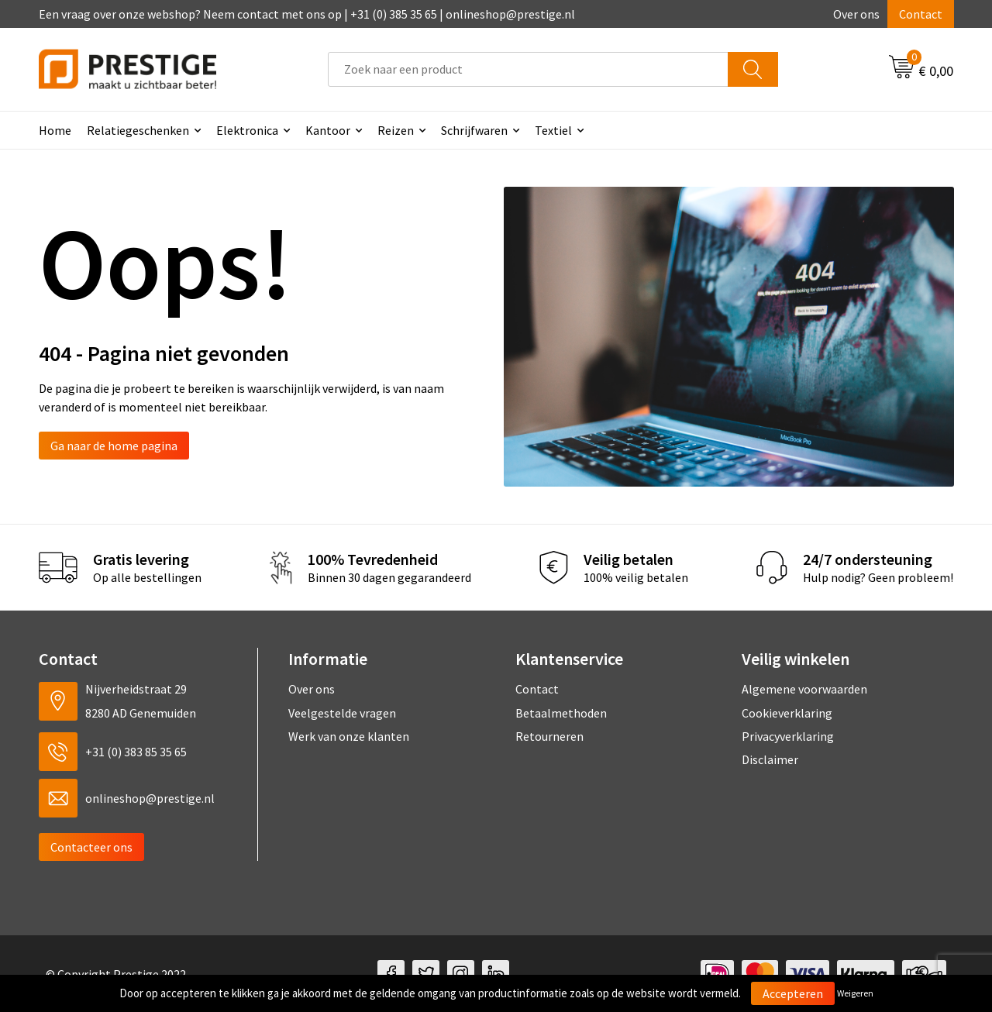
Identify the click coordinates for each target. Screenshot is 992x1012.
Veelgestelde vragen (342, 713)
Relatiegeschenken (138, 130)
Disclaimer (770, 759)
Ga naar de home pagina (113, 445)
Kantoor (327, 130)
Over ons (856, 14)
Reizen (395, 130)
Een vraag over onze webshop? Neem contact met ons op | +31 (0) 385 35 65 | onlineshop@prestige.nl (307, 14)
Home (55, 130)
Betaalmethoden (561, 713)
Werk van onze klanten (348, 736)
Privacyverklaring (788, 736)
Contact (920, 14)
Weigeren (855, 993)
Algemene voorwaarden (804, 689)
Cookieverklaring (787, 713)
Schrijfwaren (474, 130)
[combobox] (528, 69)
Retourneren (549, 736)
